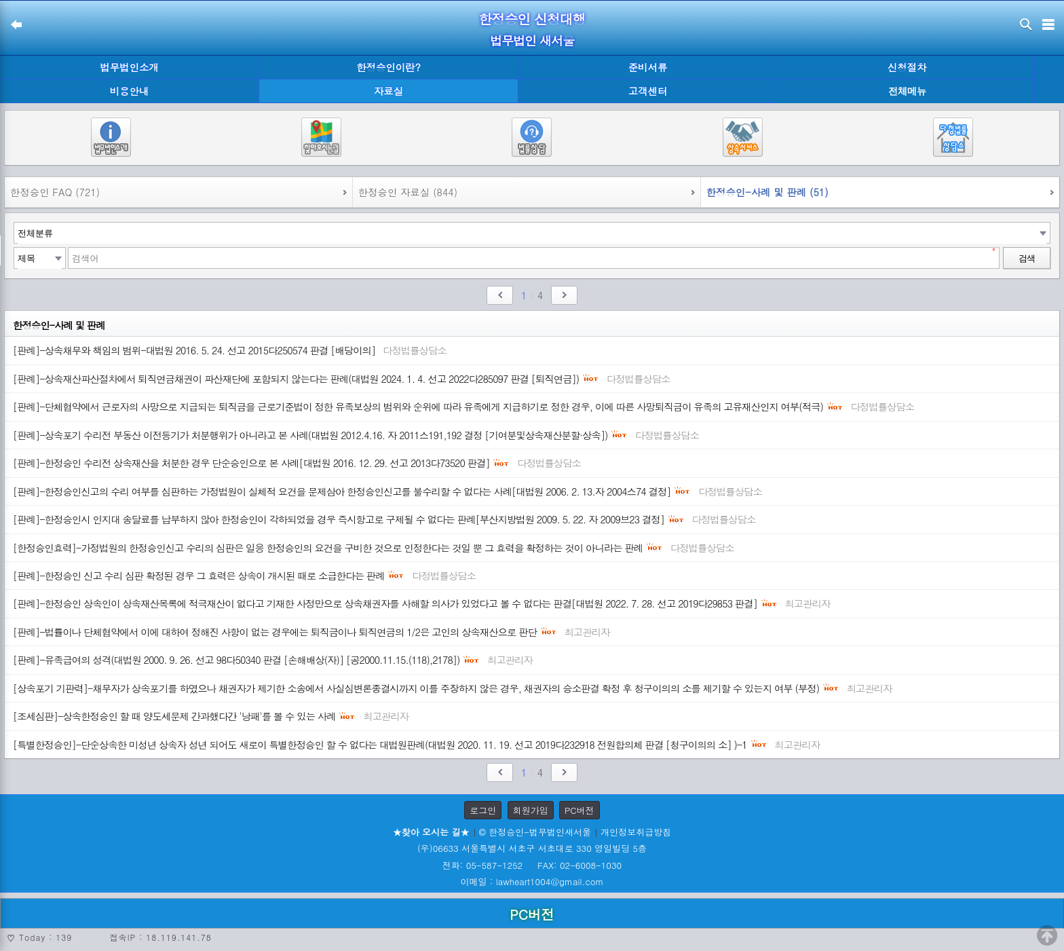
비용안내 (129, 91)
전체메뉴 (907, 91)
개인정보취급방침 (636, 831)
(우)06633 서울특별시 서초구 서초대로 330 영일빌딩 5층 (532, 848)
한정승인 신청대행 (532, 19)
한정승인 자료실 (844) (407, 192)
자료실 (388, 91)
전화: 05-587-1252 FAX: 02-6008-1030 (532, 865)
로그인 (483, 810)
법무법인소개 (129, 67)
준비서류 (648, 67)
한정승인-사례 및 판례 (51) (767, 192)
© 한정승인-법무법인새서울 (535, 831)
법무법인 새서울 (532, 40)
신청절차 (907, 67)
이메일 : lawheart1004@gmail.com (532, 881)
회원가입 (530, 810)
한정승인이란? (388, 67)
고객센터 (648, 91)
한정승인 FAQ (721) (55, 192)
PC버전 (579, 810)
